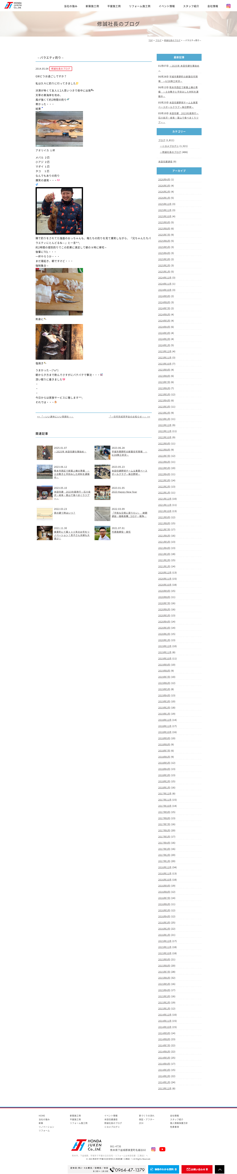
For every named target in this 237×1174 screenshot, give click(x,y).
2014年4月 (164, 1064)
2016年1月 (164, 935)
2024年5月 (164, 321)
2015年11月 (165, 947)
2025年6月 (164, 241)
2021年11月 (165, 505)
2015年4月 (164, 990)
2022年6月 (164, 462)
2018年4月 (164, 769)
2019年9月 (164, 665)
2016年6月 (164, 904)
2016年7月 (164, 898)
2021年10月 (165, 511)
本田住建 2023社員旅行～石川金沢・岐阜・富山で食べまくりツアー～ (72, 495)
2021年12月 (165, 499)
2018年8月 (164, 744)
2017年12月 (165, 793)
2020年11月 (165, 579)
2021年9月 (164, 517)
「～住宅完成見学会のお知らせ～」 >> (129, 417)
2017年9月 (164, 812)
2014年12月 (165, 1015)
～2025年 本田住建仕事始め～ (70, 452)
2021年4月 (164, 548)
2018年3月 (164, 775)
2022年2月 (164, 487)
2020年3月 (164, 628)
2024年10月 (165, 290)
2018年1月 (164, 787)
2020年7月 (164, 603)
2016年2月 (164, 929)
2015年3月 (164, 996)
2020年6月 (164, 609)
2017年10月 (165, 806)
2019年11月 (165, 652)
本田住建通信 (165, 162)
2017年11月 (165, 800)
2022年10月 (165, 437)
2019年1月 (164, 714)
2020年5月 (164, 615)
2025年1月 (164, 272)
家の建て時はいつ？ (64, 513)
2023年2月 (164, 413)
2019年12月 (165, 646)
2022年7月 (164, 456)
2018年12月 (165, 720)
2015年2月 (164, 1002)
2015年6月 (164, 978)
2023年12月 (165, 351)
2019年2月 (164, 708)
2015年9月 (164, 959)
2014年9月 (164, 1033)
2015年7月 (164, 972)
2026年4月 (164, 179)
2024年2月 (164, 339)
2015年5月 (164, 984)
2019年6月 (164, 683)
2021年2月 (164, 560)
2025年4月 (164, 253)
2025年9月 (164, 222)
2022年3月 (164, 480)
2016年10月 (165, 880)
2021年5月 (164, 542)
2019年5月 (164, 689)
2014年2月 (164, 1076)
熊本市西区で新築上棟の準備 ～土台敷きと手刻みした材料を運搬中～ (72, 474)
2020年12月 (165, 572)
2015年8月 (164, 966)
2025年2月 (164, 265)
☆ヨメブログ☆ (170, 146)
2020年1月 (164, 640)
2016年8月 (164, 892)
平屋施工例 (114, 6)
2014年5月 (164, 1058)
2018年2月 (164, 781)
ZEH (141, 1123)
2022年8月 (164, 450)
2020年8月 (164, 597)
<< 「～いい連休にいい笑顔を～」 (55, 417)
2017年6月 (164, 830)
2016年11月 (165, 873)
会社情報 (212, 6)
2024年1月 (164, 345)
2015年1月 (164, 1008)
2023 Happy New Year (124, 492)
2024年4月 (164, 327)
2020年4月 (164, 622)
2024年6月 (164, 314)
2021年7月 (164, 529)
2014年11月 (165, 1021)
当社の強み (70, 6)
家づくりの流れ (146, 1116)
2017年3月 (164, 849)
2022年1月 (164, 493)
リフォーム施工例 (140, 6)
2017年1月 (164, 861)
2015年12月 (165, 941)
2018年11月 (165, 726)
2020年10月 (165, 585)
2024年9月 (164, 296)
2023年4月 (164, 400)
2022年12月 (165, 425)
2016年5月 (164, 910)
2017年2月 (164, 855)
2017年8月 (164, 818)
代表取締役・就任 (121, 532)
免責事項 (174, 1127)
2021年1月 (164, 566)
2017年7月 (164, 824)
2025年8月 (164, 228)
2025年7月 (164, 235)
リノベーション (46, 1127)
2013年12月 (165, 1088)
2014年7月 (164, 1045)
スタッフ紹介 (191, 6)
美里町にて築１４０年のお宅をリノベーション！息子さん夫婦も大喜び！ (72, 535)
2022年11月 (165, 431)
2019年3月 (164, 701)
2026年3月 (164, 186)
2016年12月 (165, 867)
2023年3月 (164, 407)
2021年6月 (164, 536)
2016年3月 (164, 923)
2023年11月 (165, 358)
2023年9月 (164, 370)
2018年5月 (164, 763)
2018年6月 (164, 757)
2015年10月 (165, 953)
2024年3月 (164, 333)
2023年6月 (164, 388)
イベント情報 (167, 6)
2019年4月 (164, 695)
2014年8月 (164, 1039)
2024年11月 (165, 284)
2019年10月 (165, 658)
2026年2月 (164, 192)
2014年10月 (165, 1027)
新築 (41, 1123)
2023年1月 (164, 419)
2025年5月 (164, 247)
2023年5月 (164, 394)
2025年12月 (165, 204)
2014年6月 (164, 1052)
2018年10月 (165, 732)
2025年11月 (165, 210)
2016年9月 (164, 886)
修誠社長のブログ (171, 152)
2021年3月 (164, 554)
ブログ (161, 140)
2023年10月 (165, 364)
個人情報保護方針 (179, 1123)
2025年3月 (164, 259)
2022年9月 (164, 443)
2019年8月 (164, 671)
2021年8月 (164, 523)
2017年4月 (164, 843)
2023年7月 (164, 382)
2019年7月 (164, 677)
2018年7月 (164, 751)
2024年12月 (165, 278)
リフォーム (44, 1131)
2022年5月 (164, 468)
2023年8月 (164, 376)
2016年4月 (164, 916)
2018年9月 (164, 738)
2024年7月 (164, 308)
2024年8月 (164, 302)
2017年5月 (164, 837)
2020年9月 (164, 591)
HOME (42, 1116)
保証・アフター (146, 1119)
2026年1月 (164, 198)
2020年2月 (164, 634)
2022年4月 (164, 474)
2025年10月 (165, 216)
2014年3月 (164, 1070)
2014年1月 (164, 1082)
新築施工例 (92, 6)
